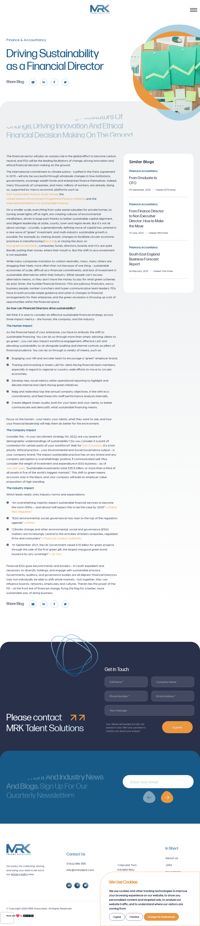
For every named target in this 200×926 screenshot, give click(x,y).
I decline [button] (134, 916)
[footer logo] (18, 849)
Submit (177, 727)
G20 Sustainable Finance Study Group (32, 194)
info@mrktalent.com (80, 870)
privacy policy (19, 874)
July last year (15, 468)
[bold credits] (20, 916)
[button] (149, 797)
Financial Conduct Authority (63, 538)
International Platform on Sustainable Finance (37, 203)
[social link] (69, 885)
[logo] (100, 9)
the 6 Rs (49, 241)
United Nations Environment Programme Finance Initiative (45, 198)
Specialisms (173, 871)
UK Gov (56, 554)
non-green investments (22, 245)
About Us (171, 858)
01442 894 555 (76, 863)
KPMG (30, 522)
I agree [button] (117, 916)
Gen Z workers (92, 445)
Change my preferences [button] (161, 916)
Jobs (168, 864)
